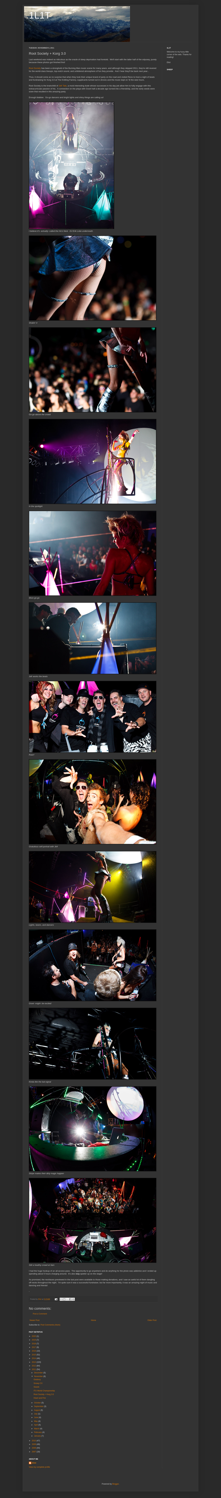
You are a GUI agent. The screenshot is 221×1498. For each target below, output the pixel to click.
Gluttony (37, 1379)
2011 (34, 1369)
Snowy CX (38, 1383)
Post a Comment (40, 1314)
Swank (36, 1387)
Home (93, 1320)
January (37, 1436)
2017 (34, 1347)
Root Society (35, 68)
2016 (34, 1351)
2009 (34, 1444)
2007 (34, 1452)
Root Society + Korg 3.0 (44, 1394)
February (38, 1432)
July (36, 1414)
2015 (34, 1355)
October (37, 1403)
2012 (34, 1366)
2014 (34, 1358)
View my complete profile (39, 1467)
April (36, 1425)
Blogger (115, 1484)
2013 (34, 1362)
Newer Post (34, 1320)
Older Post (151, 1320)
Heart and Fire (40, 1398)
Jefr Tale (63, 86)
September (39, 1406)
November (38, 1376)
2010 (34, 1441)
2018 (34, 1344)
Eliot (34, 1463)
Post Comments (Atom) (50, 1325)
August (37, 1410)
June (36, 1417)
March (37, 1429)
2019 (34, 1340)
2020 (34, 1336)
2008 (34, 1448)
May (36, 1421)
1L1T (40, 15)
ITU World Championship (44, 1391)
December (38, 1373)
